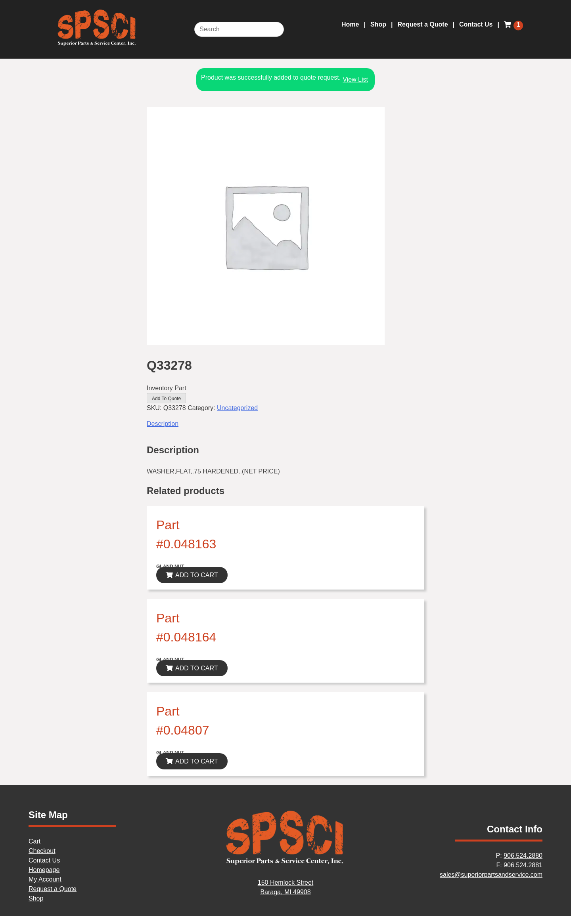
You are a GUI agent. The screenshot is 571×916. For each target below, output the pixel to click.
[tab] (285, 424)
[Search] (239, 29)
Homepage (44, 869)
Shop (378, 24)
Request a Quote (422, 24)
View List (355, 79)
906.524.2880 (523, 855)
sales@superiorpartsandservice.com (491, 874)
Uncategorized (237, 408)
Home (350, 24)
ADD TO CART (196, 575)
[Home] (285, 863)
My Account (45, 879)
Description (162, 423)
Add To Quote (166, 398)
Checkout (42, 850)
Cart (34, 841)
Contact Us (475, 24)
